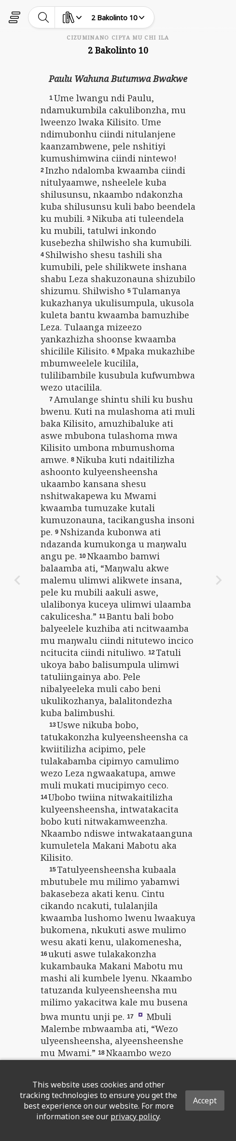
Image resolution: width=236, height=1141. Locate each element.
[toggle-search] (43, 17)
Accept (205, 1100)
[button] (140, 1014)
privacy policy (135, 1116)
